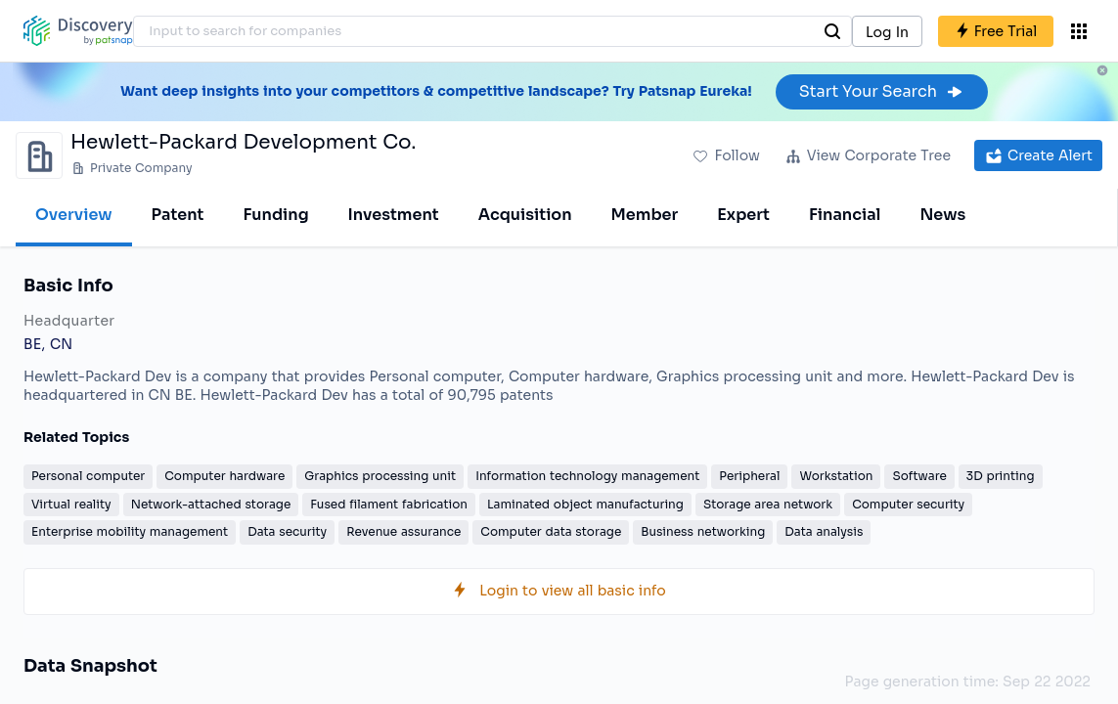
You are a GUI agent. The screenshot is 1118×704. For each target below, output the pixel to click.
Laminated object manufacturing (585, 504)
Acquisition (525, 214)
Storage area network (767, 504)
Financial (844, 214)
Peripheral (749, 475)
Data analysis (823, 531)
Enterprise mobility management (129, 531)
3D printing (1000, 475)
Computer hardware (224, 475)
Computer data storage (550, 531)
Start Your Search (881, 91)
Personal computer (88, 475)
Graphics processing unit (380, 475)
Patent (178, 214)
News (942, 214)
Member (645, 214)
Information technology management (587, 475)
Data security (287, 531)
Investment (393, 214)
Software (919, 475)
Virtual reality (71, 504)
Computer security (908, 504)
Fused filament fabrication (389, 504)
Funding (275, 214)
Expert (743, 214)
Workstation (835, 475)
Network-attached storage (211, 504)
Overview (73, 214)
